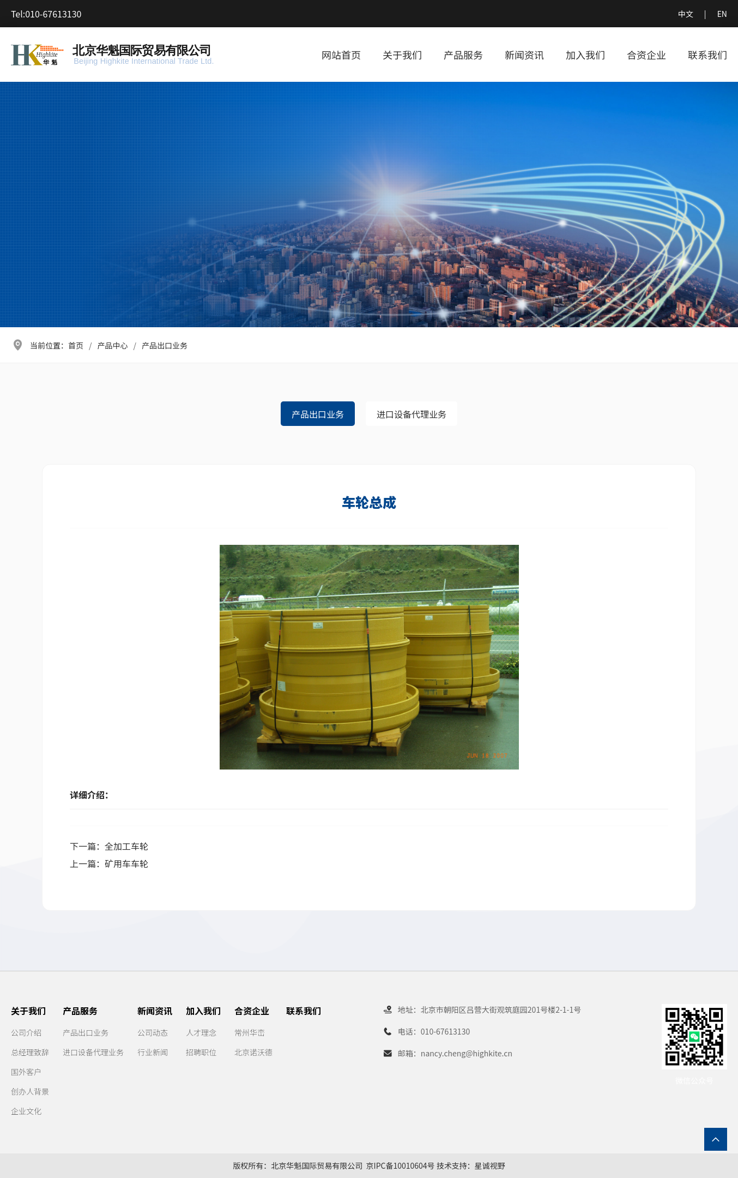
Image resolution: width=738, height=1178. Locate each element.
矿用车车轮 (126, 863)
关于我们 (402, 54)
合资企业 (646, 54)
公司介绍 (26, 1032)
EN (722, 13)
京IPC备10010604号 (400, 1165)
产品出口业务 (164, 345)
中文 (685, 13)
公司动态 (152, 1032)
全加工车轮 (126, 845)
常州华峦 (249, 1032)
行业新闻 (152, 1052)
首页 (75, 345)
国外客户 (26, 1071)
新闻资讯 (524, 54)
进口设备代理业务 (411, 413)
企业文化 (26, 1110)
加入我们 (585, 54)
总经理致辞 (30, 1052)
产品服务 (463, 54)
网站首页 (341, 54)
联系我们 (707, 54)
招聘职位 (201, 1052)
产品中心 (113, 345)
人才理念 (201, 1032)
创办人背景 (30, 1091)
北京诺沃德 (253, 1052)
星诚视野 (490, 1165)
